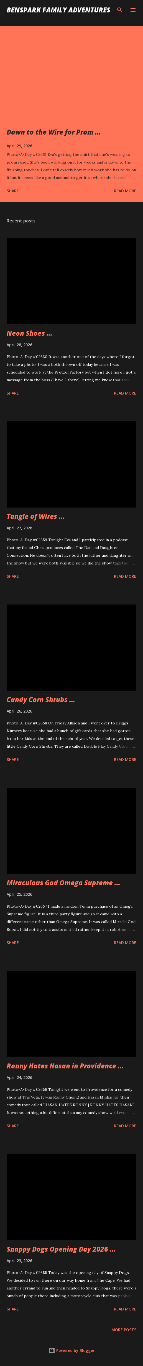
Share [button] (13, 190)
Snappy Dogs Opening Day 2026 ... (61, 1249)
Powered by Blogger (71, 1350)
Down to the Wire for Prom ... (54, 131)
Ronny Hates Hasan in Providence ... (65, 1065)
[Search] (119, 10)
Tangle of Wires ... (36, 516)
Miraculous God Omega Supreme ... (63, 882)
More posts (123, 1329)
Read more (125, 190)
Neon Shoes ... (29, 333)
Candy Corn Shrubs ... (41, 699)
